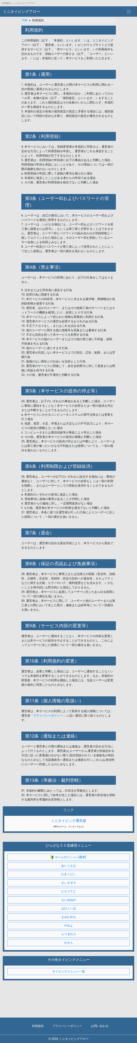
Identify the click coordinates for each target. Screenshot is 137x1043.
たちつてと (68, 891)
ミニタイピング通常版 (68, 821)
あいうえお (68, 865)
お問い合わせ (100, 1026)
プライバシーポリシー (48, 715)
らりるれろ (68, 934)
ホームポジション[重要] (68, 857)
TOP (25, 20)
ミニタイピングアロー (21, 11)
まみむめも (68, 917)
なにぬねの (68, 900)
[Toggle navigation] (129, 11)
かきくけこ (68, 874)
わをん (68, 942)
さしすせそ (68, 883)
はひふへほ (68, 908)
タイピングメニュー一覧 (68, 971)
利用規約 (38, 1026)
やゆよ (68, 925)
